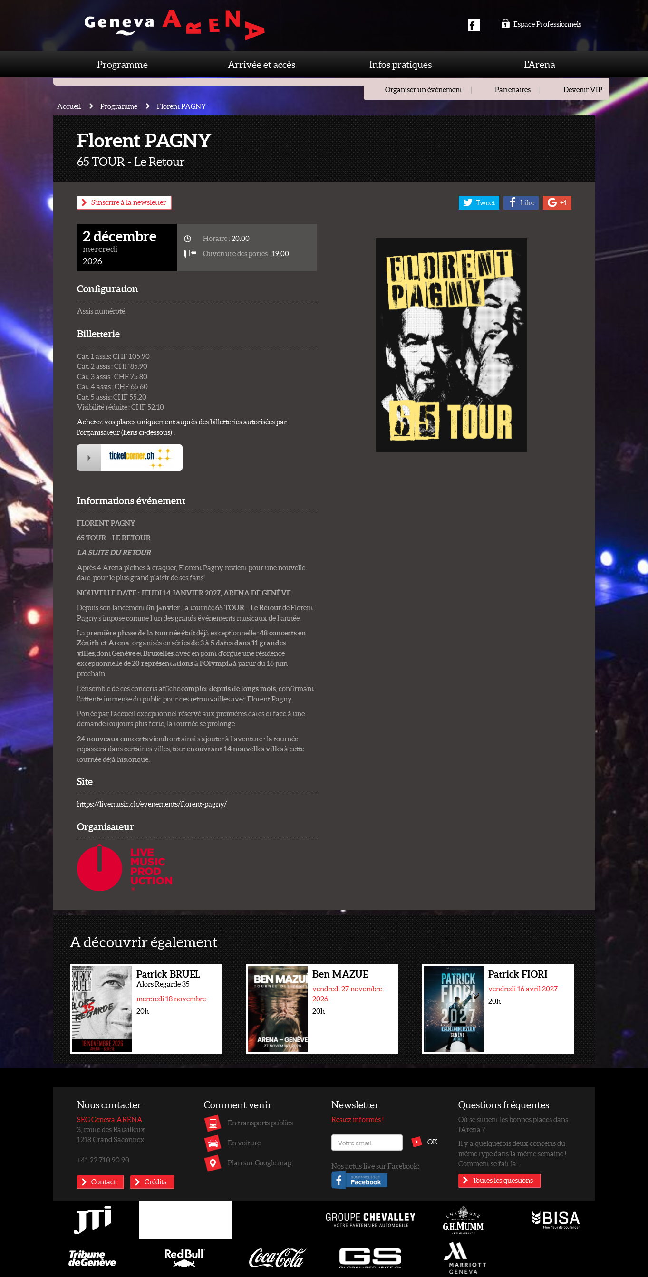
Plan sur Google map (259, 1162)
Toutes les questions (503, 1180)
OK (432, 1141)
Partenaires (513, 89)
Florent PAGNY (181, 106)
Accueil (69, 106)
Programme (122, 64)
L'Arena (539, 64)
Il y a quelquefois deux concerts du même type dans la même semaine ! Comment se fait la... (512, 1153)
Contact (103, 1181)
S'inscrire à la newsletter (128, 202)
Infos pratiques (400, 64)
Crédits (155, 1181)
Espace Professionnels (541, 23)
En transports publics (260, 1122)
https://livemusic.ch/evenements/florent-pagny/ (152, 803)
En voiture (244, 1142)
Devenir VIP (582, 89)
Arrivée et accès (261, 64)
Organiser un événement (423, 89)
